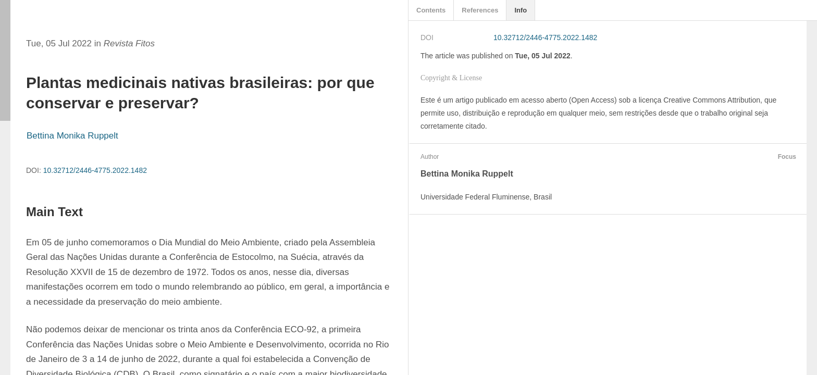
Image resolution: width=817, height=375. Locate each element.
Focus (785, 156)
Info (520, 10)
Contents (430, 10)
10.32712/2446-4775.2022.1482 (95, 170)
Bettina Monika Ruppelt (72, 136)
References (480, 10)
